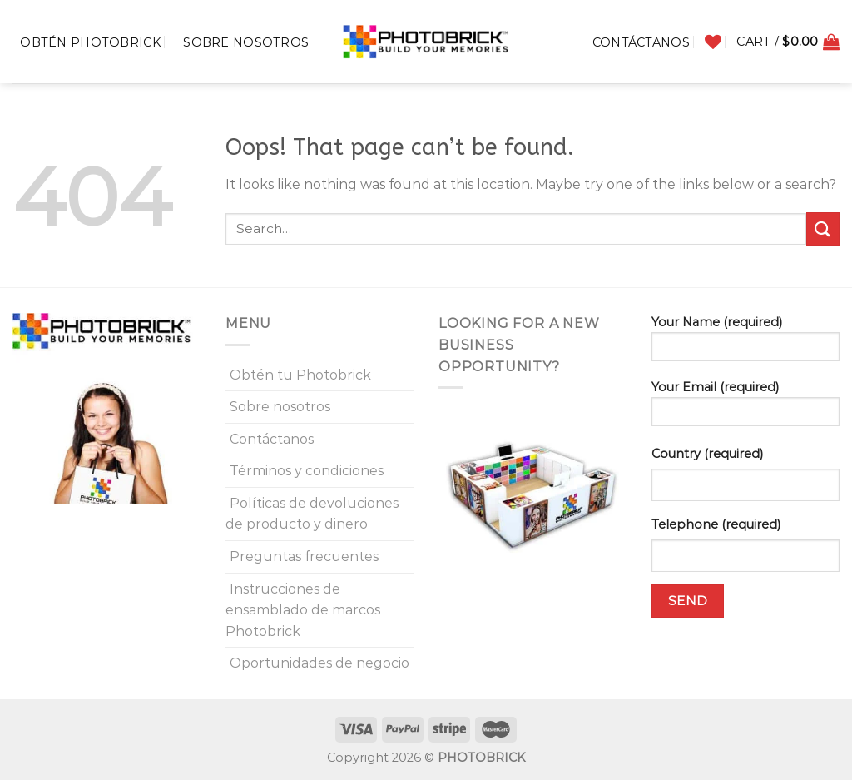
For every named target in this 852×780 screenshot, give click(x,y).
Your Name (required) (745, 344)
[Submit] (823, 228)
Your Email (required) (745, 409)
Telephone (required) (715, 524)
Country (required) (707, 453)
